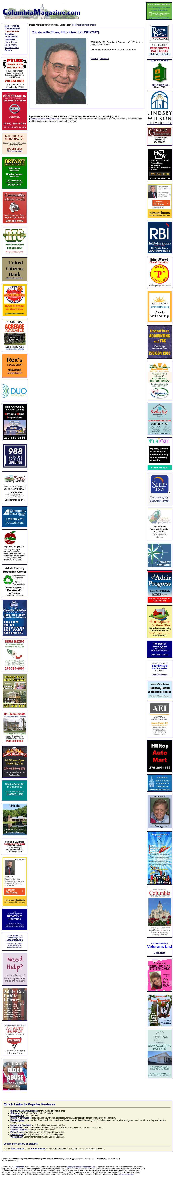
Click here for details (14, 151)
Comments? (104, 59)
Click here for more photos (84, 25)
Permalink (94, 59)
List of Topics (11, 42)
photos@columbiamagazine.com (44, 119)
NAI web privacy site (125, 1174)
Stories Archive (12, 47)
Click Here (159, 952)
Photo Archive (11, 45)
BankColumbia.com (159, 85)
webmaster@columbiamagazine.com (81, 1167)
